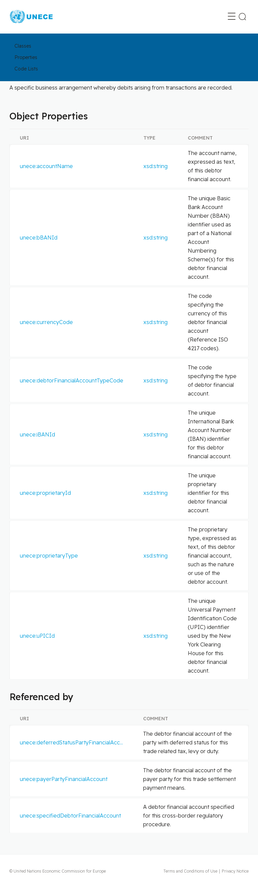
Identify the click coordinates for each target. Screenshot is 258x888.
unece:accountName (46, 166)
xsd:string (155, 166)
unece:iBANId (37, 434)
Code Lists (26, 69)
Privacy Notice (235, 871)
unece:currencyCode (46, 322)
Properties (25, 57)
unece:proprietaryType (49, 555)
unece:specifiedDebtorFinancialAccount (70, 815)
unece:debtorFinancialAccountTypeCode (71, 380)
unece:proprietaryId (45, 492)
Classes (22, 46)
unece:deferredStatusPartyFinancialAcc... (71, 742)
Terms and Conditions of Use (190, 871)
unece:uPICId (37, 635)
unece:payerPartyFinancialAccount (64, 779)
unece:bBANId (38, 237)
